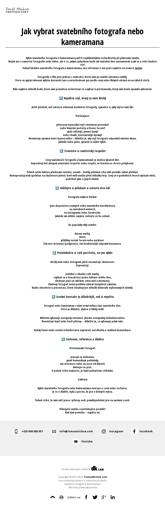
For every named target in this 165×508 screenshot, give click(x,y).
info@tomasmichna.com (76, 431)
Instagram (116, 431)
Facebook (146, 431)
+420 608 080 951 (32, 431)
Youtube (87, 441)
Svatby (138, 68)
